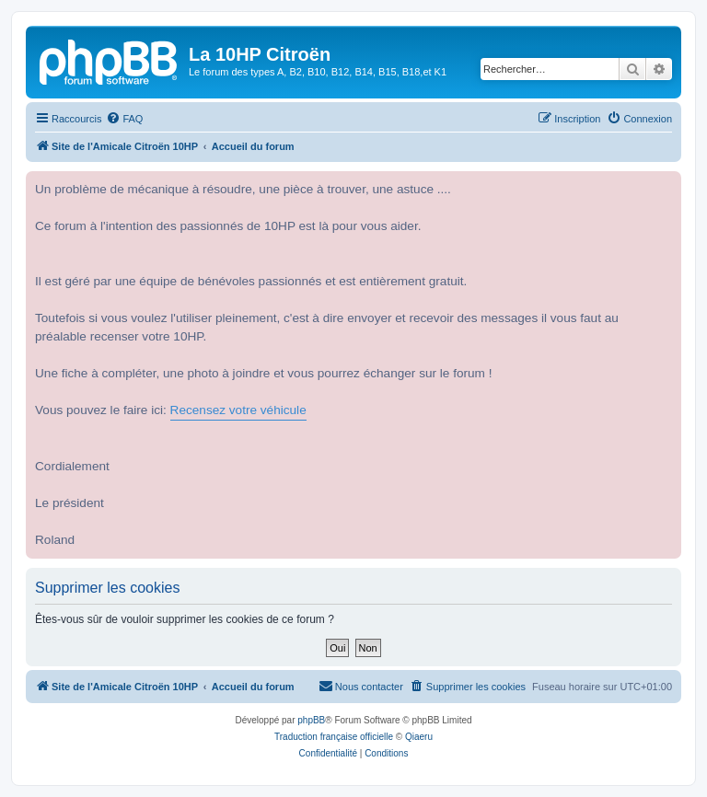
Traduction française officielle (333, 737)
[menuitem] (124, 119)
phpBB (311, 720)
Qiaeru (419, 737)
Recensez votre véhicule (238, 410)
